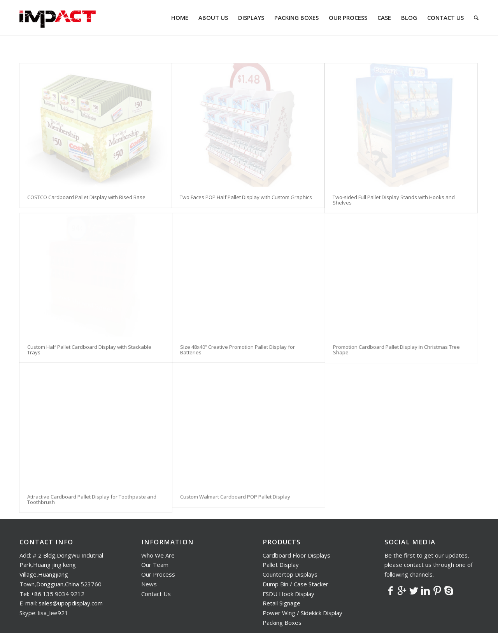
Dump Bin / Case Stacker (295, 550)
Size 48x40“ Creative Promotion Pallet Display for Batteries (237, 345)
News (149, 550)
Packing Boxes (282, 588)
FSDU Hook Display (288, 559)
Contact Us (156, 559)
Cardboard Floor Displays (296, 521)
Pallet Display (281, 530)
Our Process (158, 540)
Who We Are (158, 521)
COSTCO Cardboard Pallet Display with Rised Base (86, 197)
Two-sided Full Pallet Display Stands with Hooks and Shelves (394, 200)
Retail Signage (281, 569)
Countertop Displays (290, 540)
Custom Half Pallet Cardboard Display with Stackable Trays (89, 345)
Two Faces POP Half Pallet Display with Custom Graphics (246, 197)
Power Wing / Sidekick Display (302, 578)
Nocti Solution (212, 622)
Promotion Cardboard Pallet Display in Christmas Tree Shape (396, 345)
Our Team (154, 530)
